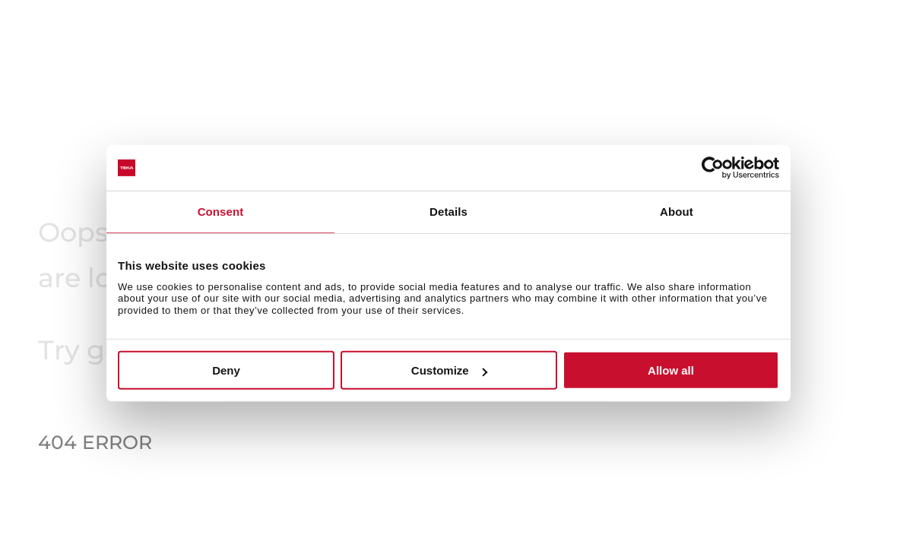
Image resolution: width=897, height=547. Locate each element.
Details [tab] (448, 211)
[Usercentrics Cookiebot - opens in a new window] (712, 168)
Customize (449, 370)
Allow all (671, 370)
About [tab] (676, 211)
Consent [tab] (221, 211)
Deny (226, 370)
